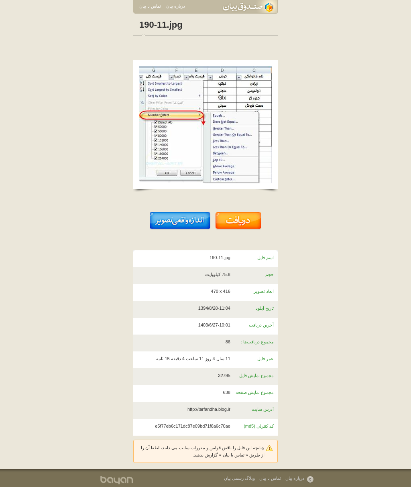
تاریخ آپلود (265, 308)
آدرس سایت (263, 409)
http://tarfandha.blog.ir (208, 409)
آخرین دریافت (261, 325)
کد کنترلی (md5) (259, 426)
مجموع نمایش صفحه (255, 392)
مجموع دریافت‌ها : (257, 341)
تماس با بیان (150, 6)
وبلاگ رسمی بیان (239, 478)
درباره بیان (175, 6)
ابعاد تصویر (264, 291)
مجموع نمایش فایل (256, 375)
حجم (269, 274)
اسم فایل (265, 257)
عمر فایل (265, 358)
